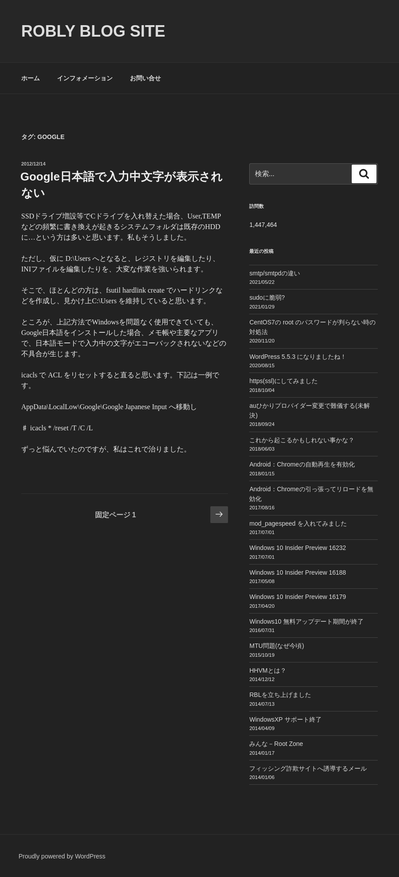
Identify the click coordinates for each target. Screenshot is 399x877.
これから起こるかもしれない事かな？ (301, 440)
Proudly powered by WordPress (62, 856)
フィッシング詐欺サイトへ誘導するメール (308, 768)
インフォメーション (85, 78)
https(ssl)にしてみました (283, 380)
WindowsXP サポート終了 (285, 719)
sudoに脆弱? (267, 297)
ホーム (30, 78)
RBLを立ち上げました (280, 694)
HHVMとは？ (267, 670)
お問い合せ (145, 78)
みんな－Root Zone (276, 743)
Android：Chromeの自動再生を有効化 (301, 464)
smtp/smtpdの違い (274, 273)
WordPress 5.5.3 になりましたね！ (297, 356)
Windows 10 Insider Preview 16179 (297, 596)
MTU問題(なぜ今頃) (276, 645)
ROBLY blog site (93, 31)
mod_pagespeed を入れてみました (297, 523)
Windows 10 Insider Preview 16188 (297, 572)
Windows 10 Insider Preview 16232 (297, 547)
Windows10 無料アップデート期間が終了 (306, 621)
